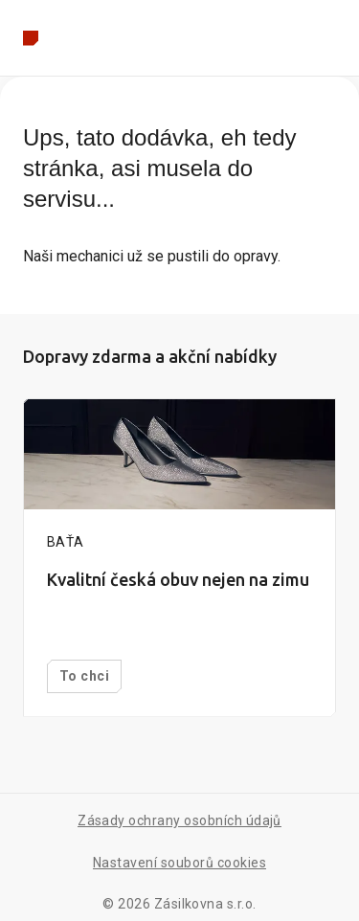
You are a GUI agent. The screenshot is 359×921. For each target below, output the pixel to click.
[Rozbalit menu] (332, 38)
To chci (84, 676)
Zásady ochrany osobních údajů (179, 820)
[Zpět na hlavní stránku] (30, 38)
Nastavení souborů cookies (179, 862)
